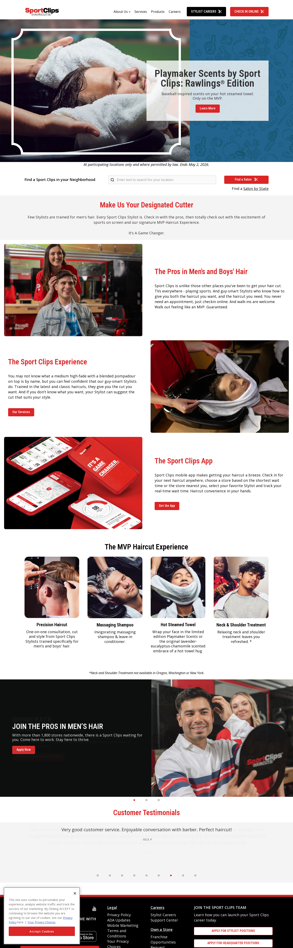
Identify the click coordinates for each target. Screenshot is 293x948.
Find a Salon (246, 179)
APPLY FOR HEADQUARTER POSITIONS (233, 943)
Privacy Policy (119, 914)
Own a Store (162, 929)
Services (140, 11)
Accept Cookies (42, 931)
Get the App (167, 506)
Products (158, 11)
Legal (112, 907)
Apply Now (23, 750)
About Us (121, 11)
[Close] (74, 893)
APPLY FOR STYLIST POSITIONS (233, 931)
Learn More (207, 108)
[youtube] (95, 908)
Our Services (21, 412)
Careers (175, 11)
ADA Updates (118, 920)
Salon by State (256, 188)
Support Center (164, 920)
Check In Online (249, 11)
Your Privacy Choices (41, 922)
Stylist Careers (206, 11)
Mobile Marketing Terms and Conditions (122, 930)
